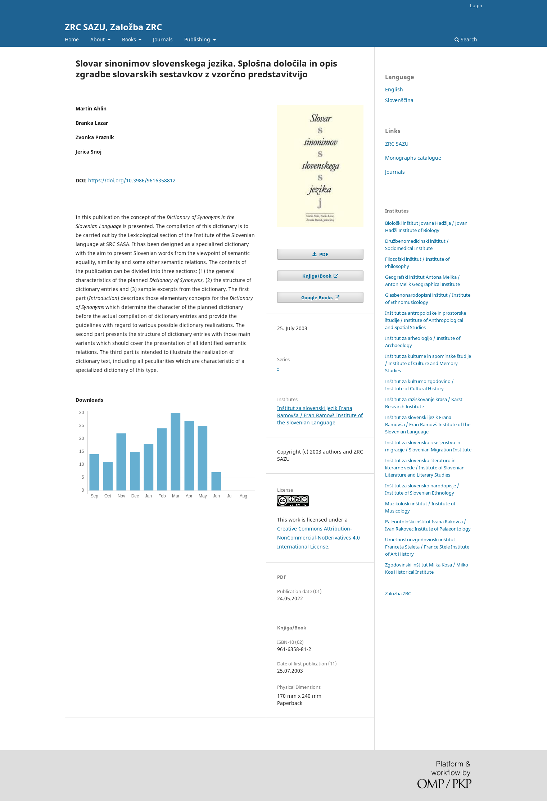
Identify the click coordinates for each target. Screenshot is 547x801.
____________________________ (410, 582)
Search (466, 39)
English (394, 89)
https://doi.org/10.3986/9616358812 (132, 180)
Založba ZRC (398, 593)
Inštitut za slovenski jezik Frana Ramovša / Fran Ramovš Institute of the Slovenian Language (320, 415)
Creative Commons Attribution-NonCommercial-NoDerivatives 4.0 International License (318, 537)
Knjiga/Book (317, 276)
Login (476, 5)
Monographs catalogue (413, 157)
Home (72, 39)
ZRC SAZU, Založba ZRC (113, 27)
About (98, 39)
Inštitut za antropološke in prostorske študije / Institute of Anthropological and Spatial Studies (425, 320)
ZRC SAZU (396, 143)
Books (129, 39)
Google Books (317, 297)
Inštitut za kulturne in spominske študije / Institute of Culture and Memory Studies (428, 363)
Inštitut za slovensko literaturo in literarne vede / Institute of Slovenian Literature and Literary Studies (425, 467)
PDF (323, 254)
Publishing (198, 39)
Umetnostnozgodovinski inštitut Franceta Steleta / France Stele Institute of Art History (427, 546)
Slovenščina (399, 100)
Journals (163, 39)
